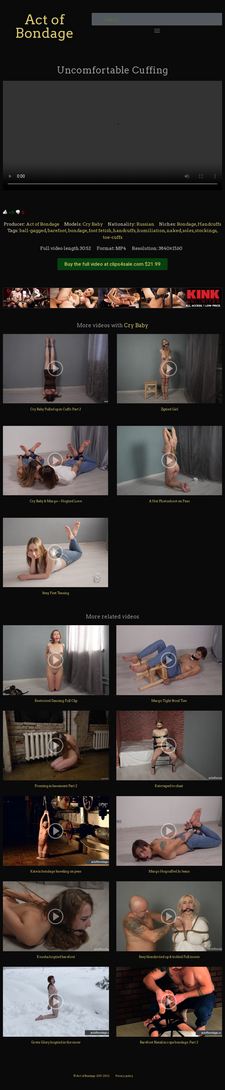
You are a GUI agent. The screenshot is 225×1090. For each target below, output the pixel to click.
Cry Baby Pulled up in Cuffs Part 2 (55, 409)
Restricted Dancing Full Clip (56, 701)
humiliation (151, 230)
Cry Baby (93, 224)
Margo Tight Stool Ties (169, 701)
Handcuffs (209, 224)
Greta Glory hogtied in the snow (56, 1042)
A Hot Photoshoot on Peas (169, 501)
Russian (145, 224)
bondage (77, 230)
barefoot (57, 230)
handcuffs (124, 230)
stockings (206, 230)
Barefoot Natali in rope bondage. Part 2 (169, 1042)
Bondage (186, 224)
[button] (157, 30)
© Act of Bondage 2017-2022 (92, 1075)
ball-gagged (32, 230)
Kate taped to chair (169, 786)
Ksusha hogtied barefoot (56, 957)
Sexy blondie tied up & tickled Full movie (169, 957)
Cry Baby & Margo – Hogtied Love (56, 501)
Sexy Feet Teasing (55, 593)
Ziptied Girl (169, 409)
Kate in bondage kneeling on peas (55, 871)
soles (188, 230)
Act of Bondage (44, 26)
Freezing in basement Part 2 (56, 786)
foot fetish (100, 230)
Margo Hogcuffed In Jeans (169, 871)
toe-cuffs (112, 237)
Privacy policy (124, 1075)
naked (174, 230)
